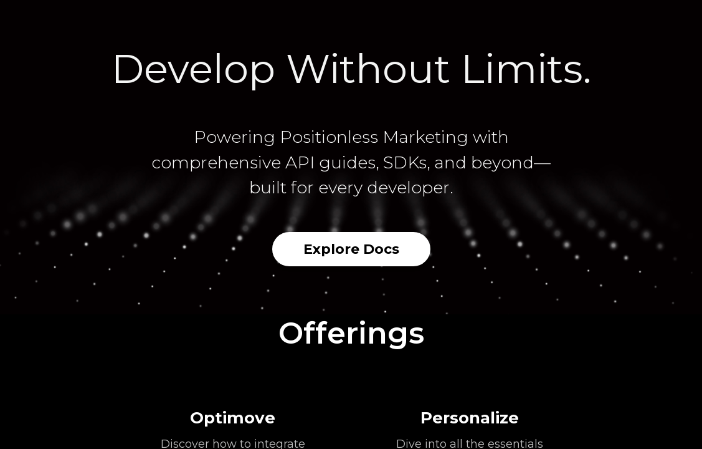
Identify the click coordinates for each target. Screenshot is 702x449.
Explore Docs (351, 249)
